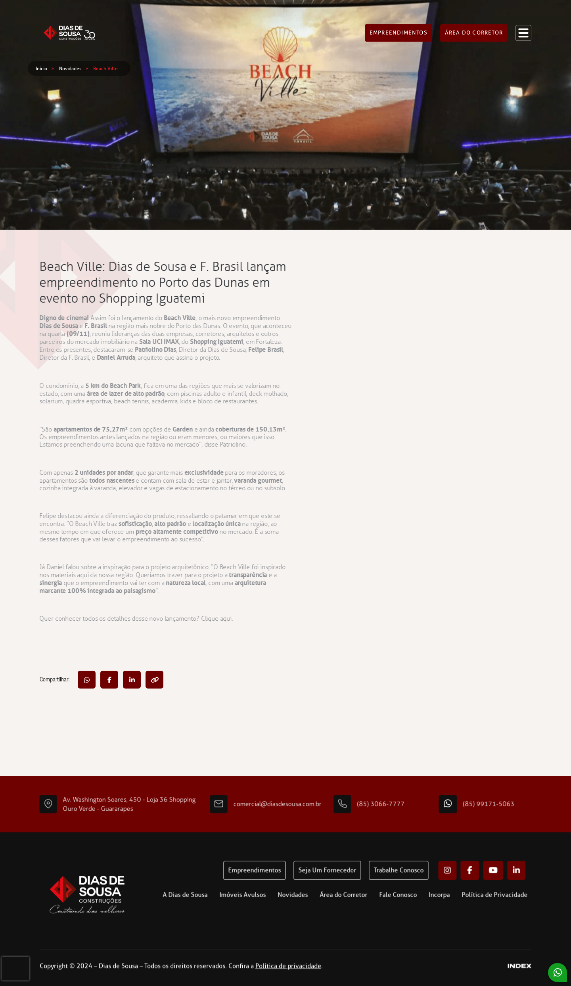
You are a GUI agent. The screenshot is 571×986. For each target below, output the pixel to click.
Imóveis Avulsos (256, 909)
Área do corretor (474, 27)
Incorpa (453, 909)
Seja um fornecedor (341, 884)
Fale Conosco (412, 909)
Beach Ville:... (108, 68)
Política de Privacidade (508, 909)
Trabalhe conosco (412, 884)
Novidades (70, 68)
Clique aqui (202, 618)
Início (41, 68)
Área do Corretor (357, 909)
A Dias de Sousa (198, 909)
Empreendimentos (398, 27)
